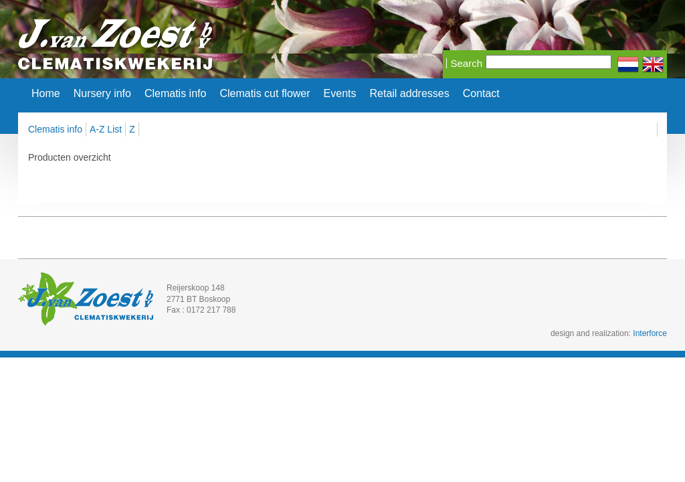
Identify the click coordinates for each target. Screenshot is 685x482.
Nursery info (102, 93)
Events (340, 93)
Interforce (650, 333)
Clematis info (175, 93)
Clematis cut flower (264, 93)
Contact (481, 93)
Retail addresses (410, 93)
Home (45, 93)
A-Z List (106, 129)
